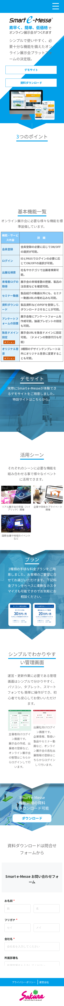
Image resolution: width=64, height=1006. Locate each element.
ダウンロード (32, 818)
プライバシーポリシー (24, 982)
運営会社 (44, 982)
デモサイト (31, 70)
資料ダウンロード (31, 83)
